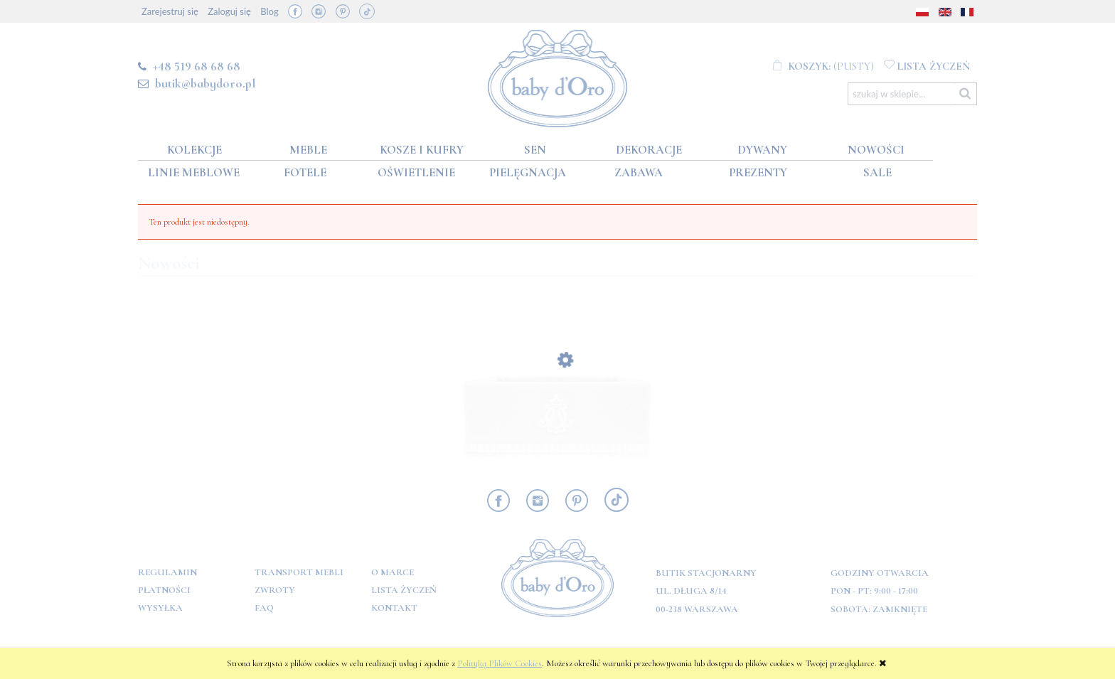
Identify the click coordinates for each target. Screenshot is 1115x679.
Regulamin (167, 572)
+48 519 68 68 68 (196, 66)
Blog (269, 11)
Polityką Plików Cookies (499, 663)
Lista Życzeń (404, 590)
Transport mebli (299, 572)
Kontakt (394, 608)
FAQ (264, 608)
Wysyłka (160, 608)
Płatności (164, 590)
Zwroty (275, 590)
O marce (392, 572)
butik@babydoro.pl (205, 83)
